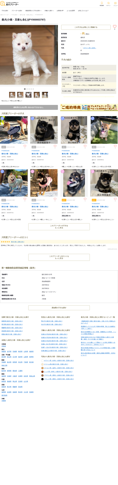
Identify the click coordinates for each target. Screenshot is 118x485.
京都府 (9, 376)
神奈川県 (4, 365)
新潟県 (4, 357)
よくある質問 (71, 10)
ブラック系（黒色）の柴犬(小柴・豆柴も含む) (57, 379)
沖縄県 (4, 401)
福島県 (31, 351)
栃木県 (9, 362)
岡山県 (15, 381)
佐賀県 (9, 392)
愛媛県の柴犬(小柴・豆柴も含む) (12, 327)
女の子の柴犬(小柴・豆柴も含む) (51, 324)
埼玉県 (20, 362)
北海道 (4, 346)
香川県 (9, 387)
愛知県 (15, 371)
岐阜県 (4, 371)
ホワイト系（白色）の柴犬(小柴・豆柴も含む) (57, 360)
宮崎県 (31, 392)
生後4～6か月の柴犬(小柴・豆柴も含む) (54, 344)
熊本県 (20, 392)
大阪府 (15, 376)
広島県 (20, 381)
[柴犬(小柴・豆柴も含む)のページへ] (14, 142)
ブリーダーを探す (17, 10)
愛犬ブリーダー (5, 14)
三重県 (20, 371)
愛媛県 (15, 387)
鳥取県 (4, 381)
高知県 (20, 387)
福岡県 (4, 392)
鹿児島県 (4, 395)
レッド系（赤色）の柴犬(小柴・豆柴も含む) (56, 372)
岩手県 (9, 351)
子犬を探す (5, 10)
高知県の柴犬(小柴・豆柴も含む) (12, 331)
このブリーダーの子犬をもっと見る (59, 227)
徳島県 (4, 387)
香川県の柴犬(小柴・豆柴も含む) (12, 324)
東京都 (31, 362)
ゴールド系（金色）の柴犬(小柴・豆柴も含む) (57, 368)
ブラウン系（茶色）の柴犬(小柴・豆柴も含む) (57, 375)
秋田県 (20, 351)
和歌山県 (32, 376)
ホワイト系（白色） (89, 48)
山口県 (26, 381)
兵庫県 (20, 376)
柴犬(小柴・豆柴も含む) (26, 14)
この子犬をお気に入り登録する (85, 27)
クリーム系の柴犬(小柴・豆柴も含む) (54, 364)
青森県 (4, 351)
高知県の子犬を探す (59, 308)
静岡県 (9, 371)
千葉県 (26, 362)
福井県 (20, 357)
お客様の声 (60, 10)
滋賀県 (4, 376)
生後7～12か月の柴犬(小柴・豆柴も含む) (54, 347)
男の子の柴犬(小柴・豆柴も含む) (51, 321)
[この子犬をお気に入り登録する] (114, 26)
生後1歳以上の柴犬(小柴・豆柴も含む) (53, 350)
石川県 (15, 357)
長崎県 (15, 392)
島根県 (9, 381)
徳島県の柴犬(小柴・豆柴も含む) (12, 321)
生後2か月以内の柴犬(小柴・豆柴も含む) (54, 337)
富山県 (9, 357)
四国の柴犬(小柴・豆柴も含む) (11, 334)
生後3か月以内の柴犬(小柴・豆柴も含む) (54, 341)
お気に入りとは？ (83, 10)
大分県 (26, 392)
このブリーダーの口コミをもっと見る (59, 257)
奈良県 (26, 376)
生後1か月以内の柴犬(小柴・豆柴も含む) (54, 334)
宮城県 (15, 351)
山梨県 (26, 357)
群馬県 (15, 362)
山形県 (26, 351)
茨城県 (4, 362)
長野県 (31, 357)
